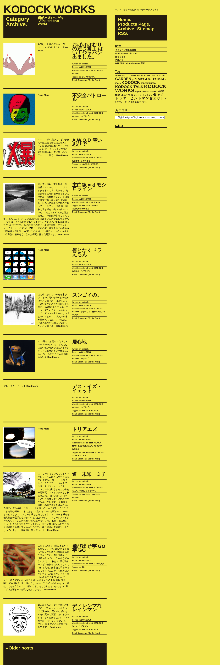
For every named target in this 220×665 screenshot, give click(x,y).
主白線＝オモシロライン (89, 186)
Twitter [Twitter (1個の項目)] (153, 91)
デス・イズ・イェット (87, 388)
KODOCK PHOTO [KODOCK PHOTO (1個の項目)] (148, 83)
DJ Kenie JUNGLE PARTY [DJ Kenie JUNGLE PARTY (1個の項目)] (139, 76)
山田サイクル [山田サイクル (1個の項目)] (141, 102)
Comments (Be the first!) (89, 80)
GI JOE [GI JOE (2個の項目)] (139, 79)
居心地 (79, 342)
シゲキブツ (85, 116)
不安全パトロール (89, 97)
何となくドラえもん (87, 252)
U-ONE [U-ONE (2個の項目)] (160, 91)
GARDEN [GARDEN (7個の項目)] (123, 79)
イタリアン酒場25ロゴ (125, 50)
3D (83, 567)
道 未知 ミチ (89, 474)
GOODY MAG (88, 452)
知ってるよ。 (121, 56)
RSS (122, 33)
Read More (43, 95)
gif (83, 77)
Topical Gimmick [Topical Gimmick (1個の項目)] (142, 91)
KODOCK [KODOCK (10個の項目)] (131, 82)
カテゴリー (120, 114)
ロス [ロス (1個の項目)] (133, 102)
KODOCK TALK (85, 446)
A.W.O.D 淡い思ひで (87, 142)
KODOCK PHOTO (89, 206)
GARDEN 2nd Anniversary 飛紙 (130, 63)
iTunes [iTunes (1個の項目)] (118, 83)
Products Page (133, 24)
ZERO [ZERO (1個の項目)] (117, 95)
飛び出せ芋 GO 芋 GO (88, 548)
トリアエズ (84, 429)
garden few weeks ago (125, 53)
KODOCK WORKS (49, 10)
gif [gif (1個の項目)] (133, 79)
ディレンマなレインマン (87, 607)
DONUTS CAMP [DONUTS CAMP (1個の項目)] (157, 76)
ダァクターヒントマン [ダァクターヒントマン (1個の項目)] (142, 95)
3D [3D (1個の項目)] (116, 76)
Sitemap (146, 29)
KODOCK (90, 77)
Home (124, 19)
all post (89, 70)
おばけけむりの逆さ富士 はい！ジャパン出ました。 (87, 50)
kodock (85, 64)
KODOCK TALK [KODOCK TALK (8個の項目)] (129, 87)
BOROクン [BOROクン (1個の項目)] (122, 76)
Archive (126, 29)
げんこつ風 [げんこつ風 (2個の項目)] (127, 95)
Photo (97, 202)
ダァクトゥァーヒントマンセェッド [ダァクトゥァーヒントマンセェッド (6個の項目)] (139, 96)
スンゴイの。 (87, 295)
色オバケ (119, 60)
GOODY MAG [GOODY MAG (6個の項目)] (154, 79)
